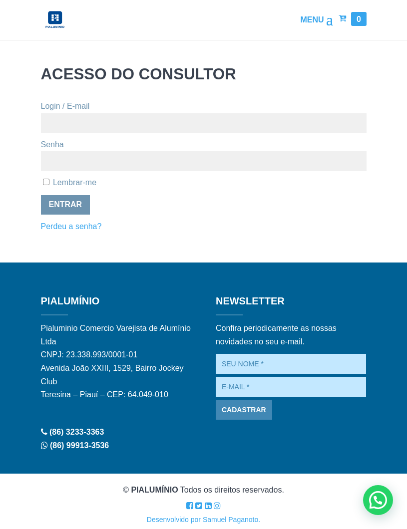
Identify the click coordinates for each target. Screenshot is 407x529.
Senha (52, 144)
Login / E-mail (65, 106)
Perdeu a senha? (71, 226)
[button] (378, 500)
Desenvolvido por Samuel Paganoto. (203, 520)
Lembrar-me (70, 182)
